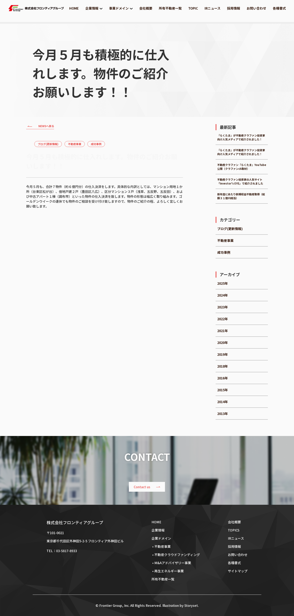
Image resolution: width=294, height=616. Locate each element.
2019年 (222, 354)
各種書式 (279, 8)
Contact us (142, 486)
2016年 (222, 378)
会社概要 (145, 8)
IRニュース (212, 8)
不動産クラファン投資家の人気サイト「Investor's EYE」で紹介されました (240, 181)
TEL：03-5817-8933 (62, 550)
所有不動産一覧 (170, 8)
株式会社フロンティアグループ (75, 522)
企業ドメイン (161, 538)
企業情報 (91, 8)
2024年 (222, 295)
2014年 (222, 401)
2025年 (222, 283)
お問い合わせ (256, 8)
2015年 (222, 389)
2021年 (222, 330)
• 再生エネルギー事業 (167, 570)
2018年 (222, 366)
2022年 (222, 318)
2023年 (222, 307)
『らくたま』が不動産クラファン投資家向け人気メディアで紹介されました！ (241, 137)
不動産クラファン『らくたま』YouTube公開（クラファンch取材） (241, 167)
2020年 (222, 342)
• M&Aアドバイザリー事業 (171, 562)
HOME (74, 8)
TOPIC (193, 8)
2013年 (222, 413)
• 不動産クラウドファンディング (175, 554)
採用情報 (233, 8)
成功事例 (96, 144)
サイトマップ (237, 570)
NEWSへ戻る (40, 126)
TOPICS (233, 530)
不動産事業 (74, 144)
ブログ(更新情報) (48, 144)
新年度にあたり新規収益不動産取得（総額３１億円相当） (241, 196)
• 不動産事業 (161, 546)
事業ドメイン (119, 8)
